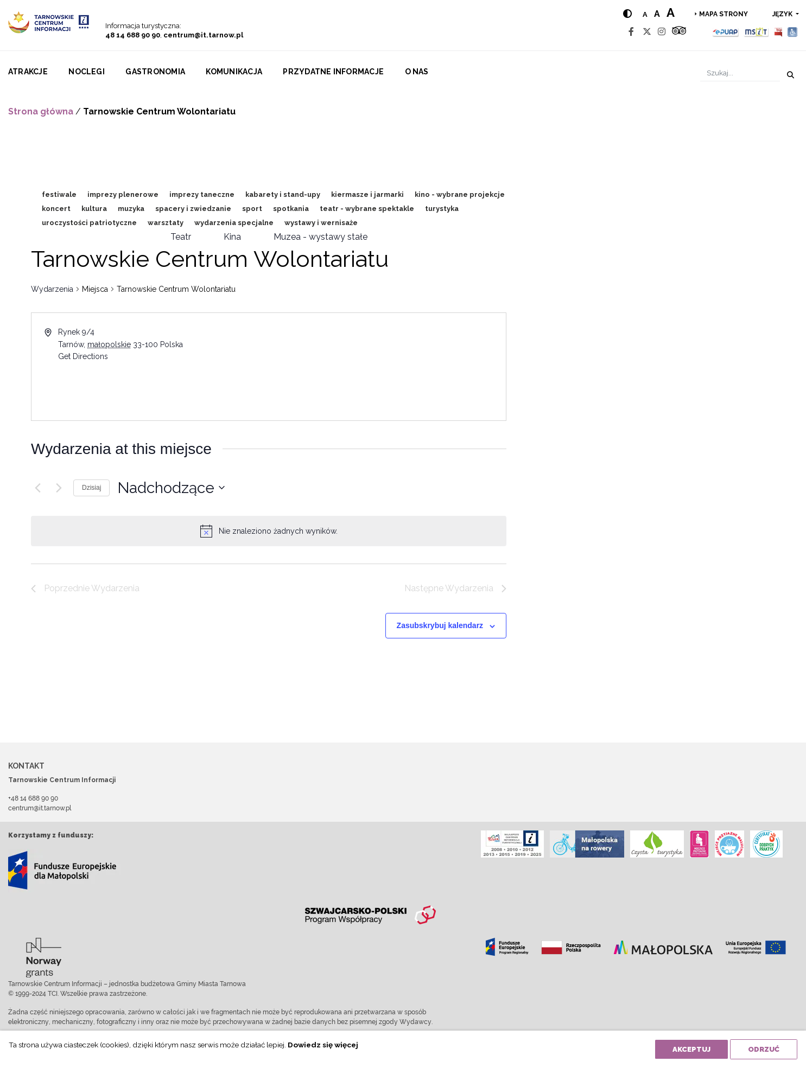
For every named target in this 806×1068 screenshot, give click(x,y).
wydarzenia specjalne (234, 223)
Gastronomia (155, 71)
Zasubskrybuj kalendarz (440, 625)
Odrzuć (763, 1049)
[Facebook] (631, 32)
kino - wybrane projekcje (460, 194)
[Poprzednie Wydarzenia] (37, 487)
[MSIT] (756, 32)
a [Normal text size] (645, 14)
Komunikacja (234, 71)
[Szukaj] (740, 73)
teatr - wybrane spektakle (367, 208)
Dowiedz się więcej (323, 1044)
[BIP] (778, 32)
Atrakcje (28, 71)
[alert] (278, 531)
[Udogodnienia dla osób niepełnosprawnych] (793, 32)
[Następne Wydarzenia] (58, 487)
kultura (94, 208)
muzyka (131, 208)
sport (252, 208)
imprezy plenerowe (122, 194)
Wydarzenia (52, 289)
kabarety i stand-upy (282, 194)
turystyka (442, 208)
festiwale (59, 194)
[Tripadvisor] (679, 32)
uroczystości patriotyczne (89, 223)
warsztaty (165, 223)
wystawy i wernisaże (321, 223)
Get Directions (83, 356)
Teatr (180, 237)
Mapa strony (723, 14)
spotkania (291, 208)
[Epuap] (726, 32)
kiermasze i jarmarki (367, 194)
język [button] (783, 14)
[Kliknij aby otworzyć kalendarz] (171, 488)
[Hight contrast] (627, 14)
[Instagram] (661, 32)
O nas (417, 71)
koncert (56, 208)
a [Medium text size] (657, 14)
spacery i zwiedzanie (193, 208)
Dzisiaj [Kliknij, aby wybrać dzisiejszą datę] (91, 487)
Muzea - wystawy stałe (320, 237)
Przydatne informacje (333, 71)
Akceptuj (691, 1049)
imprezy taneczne (201, 194)
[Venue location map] (386, 366)
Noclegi (86, 71)
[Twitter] (647, 32)
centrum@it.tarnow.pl (203, 35)
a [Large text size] (671, 12)
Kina (232, 237)
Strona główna (40, 111)
